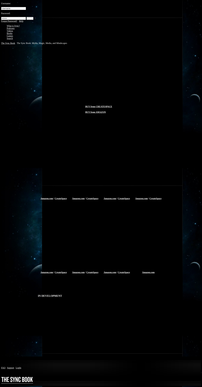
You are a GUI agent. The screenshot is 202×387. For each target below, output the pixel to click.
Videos (10, 31)
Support (10, 368)
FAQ (3, 368)
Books (9, 33)
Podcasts (11, 28)
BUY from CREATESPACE (98, 106)
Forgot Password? (9, 21)
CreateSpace (61, 198)
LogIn (18, 368)
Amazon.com (47, 198)
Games (10, 36)
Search (10, 38)
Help (21, 21)
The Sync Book (8, 43)
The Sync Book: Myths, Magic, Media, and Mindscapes (42, 43)
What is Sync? (13, 26)
